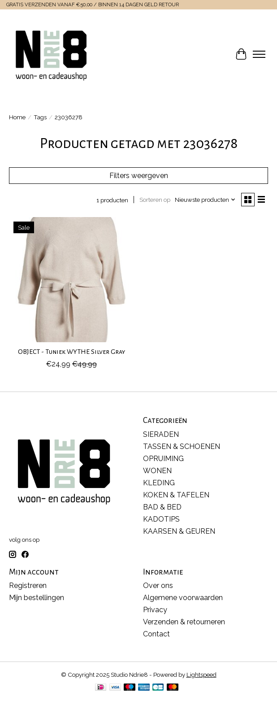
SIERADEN (161, 434)
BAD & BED (162, 507)
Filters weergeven (138, 175)
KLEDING (159, 483)
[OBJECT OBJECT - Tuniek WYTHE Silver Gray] (71, 279)
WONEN (157, 470)
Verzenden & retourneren (184, 622)
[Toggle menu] (259, 54)
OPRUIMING (163, 458)
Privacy (155, 609)
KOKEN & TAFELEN (176, 495)
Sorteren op (154, 199)
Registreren (28, 585)
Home (17, 117)
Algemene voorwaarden (183, 597)
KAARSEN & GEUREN (179, 531)
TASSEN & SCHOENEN (181, 446)
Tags (40, 117)
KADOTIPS (161, 519)
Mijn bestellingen (36, 597)
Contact (156, 634)
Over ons (158, 585)
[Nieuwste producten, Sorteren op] (205, 199)
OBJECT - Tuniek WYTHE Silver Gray (71, 351)
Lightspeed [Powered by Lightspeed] (201, 674)
